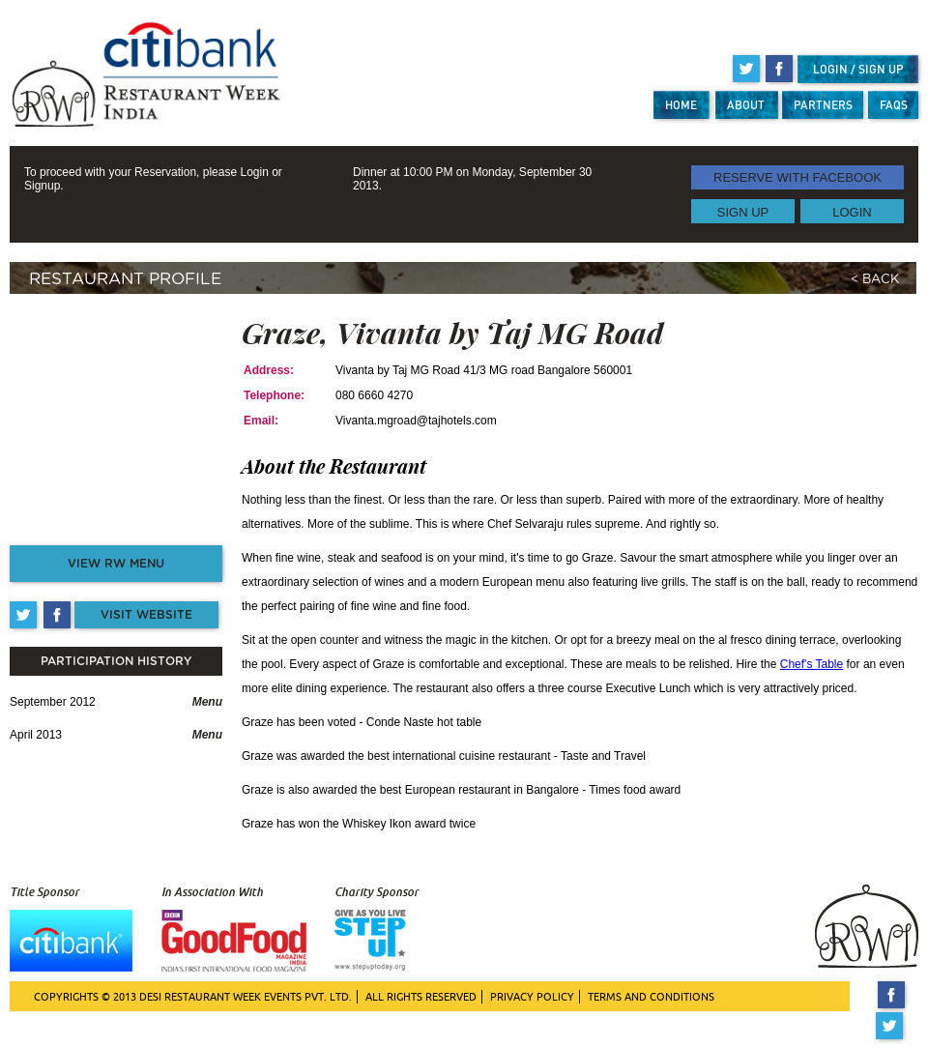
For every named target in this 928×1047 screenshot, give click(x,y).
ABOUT (746, 105)
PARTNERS (823, 105)
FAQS (894, 105)
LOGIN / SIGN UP (858, 69)
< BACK (875, 280)
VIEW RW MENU (116, 563)
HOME (681, 105)
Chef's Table (811, 664)
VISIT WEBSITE (146, 615)
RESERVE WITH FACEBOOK (797, 177)
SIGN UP (742, 211)
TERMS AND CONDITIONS (651, 996)
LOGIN (851, 211)
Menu (207, 702)
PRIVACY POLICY (532, 996)
